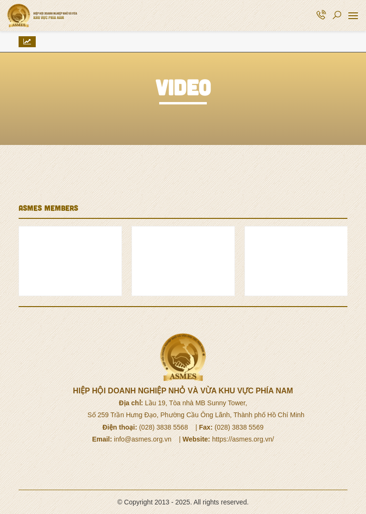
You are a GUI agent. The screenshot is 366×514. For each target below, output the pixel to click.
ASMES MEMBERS (48, 207)
